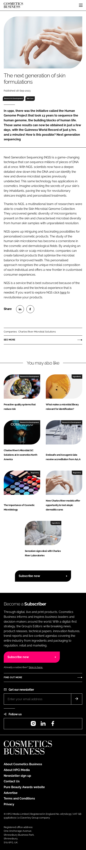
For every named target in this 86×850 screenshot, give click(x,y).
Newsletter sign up (17, 776)
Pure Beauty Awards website (24, 787)
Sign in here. (36, 667)
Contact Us (12, 781)
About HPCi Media (17, 770)
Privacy (9, 804)
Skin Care (30, 98)
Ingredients (77, 376)
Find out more (13, 677)
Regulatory (35, 473)
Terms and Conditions (19, 798)
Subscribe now (29, 576)
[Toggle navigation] (81, 5)
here (63, 292)
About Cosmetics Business (23, 764)
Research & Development (13, 98)
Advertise (11, 793)
